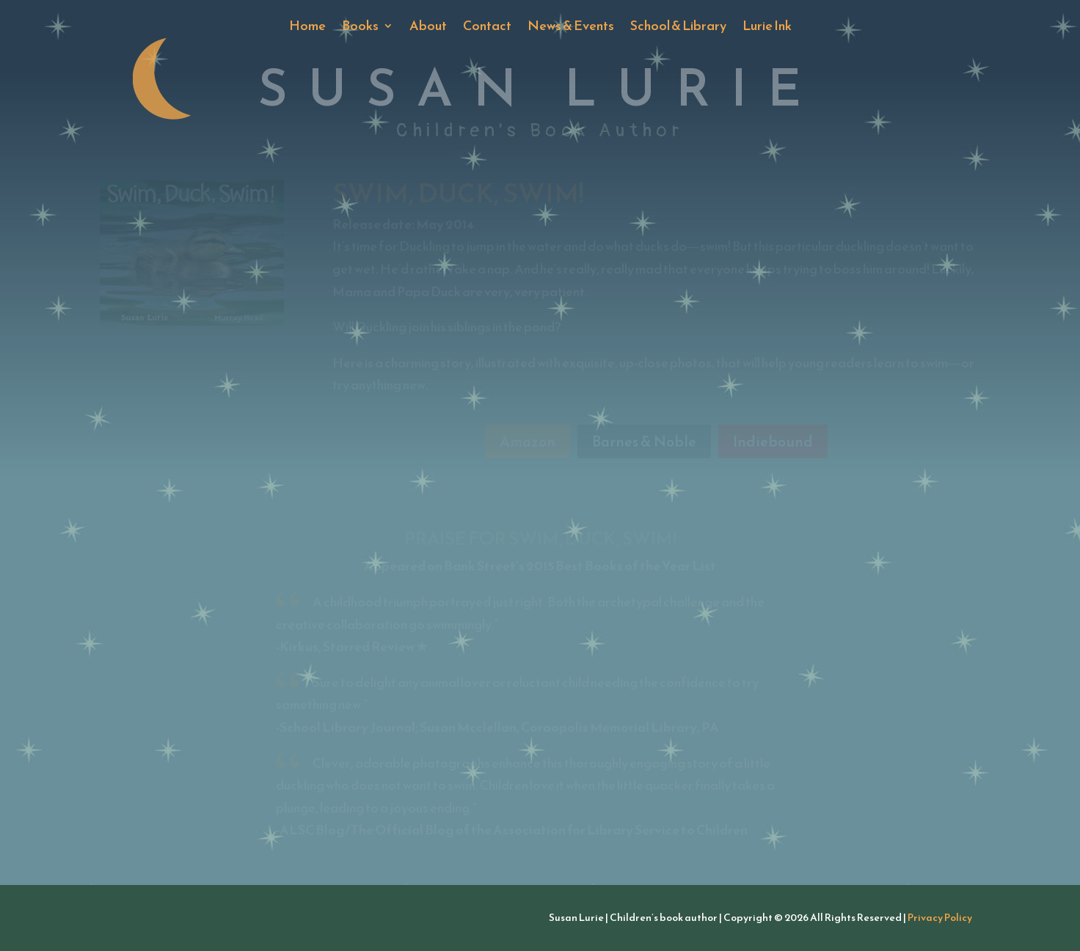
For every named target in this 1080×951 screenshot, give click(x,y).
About (428, 28)
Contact (487, 28)
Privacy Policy (940, 917)
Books (360, 28)
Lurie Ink (767, 28)
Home (307, 28)
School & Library (678, 28)
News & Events (571, 28)
